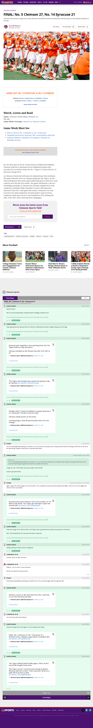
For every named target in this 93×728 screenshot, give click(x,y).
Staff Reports (31, 272)
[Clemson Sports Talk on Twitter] (82, 710)
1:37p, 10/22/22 (85, 483)
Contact (39, 710)
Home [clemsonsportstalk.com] (17, 710)
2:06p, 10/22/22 (85, 544)
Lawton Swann (54, 270)
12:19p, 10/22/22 (85, 338)
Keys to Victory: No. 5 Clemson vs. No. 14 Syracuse (26, 133)
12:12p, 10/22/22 (85, 324)
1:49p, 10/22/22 (85, 494)
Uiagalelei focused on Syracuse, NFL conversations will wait (31, 135)
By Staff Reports (14, 26)
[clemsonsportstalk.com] (8, 2)
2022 (51, 236)
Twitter (45, 98)
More (56, 2)
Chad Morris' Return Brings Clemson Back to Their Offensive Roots (57, 266)
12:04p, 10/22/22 (85, 306)
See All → (87, 245)
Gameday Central (9, 236)
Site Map (54, 710)
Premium (51, 2)
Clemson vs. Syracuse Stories (34, 121)
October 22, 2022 (38, 356)
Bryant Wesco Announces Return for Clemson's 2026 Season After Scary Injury (35, 267)
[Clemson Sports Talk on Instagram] (90, 710)
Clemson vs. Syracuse (22, 236)
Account (23, 710)
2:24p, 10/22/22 (85, 578)
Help (34, 710)
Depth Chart (29, 98)
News (29, 101)
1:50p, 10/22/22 (85, 526)
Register (80, 2)
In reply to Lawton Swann (75, 483)
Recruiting (33, 2)
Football (26, 2)
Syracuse (45, 236)
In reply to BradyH (77, 455)
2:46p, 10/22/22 (85, 587)
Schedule (38, 98)
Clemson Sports (13, 292)
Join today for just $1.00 (30, 152)
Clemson (38, 236)
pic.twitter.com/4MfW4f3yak (20, 675)
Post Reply (10, 298)
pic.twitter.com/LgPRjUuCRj (19, 639)
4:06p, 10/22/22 (85, 656)
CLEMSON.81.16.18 (12, 554)
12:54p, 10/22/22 (85, 374)
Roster (21, 98)
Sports (40, 2)
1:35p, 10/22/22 (85, 455)
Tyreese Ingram (9, 272)
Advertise (28, 710)
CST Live (45, 2)
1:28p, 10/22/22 (85, 404)
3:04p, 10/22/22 (85, 614)
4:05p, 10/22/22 (85, 624)
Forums (20, 2)
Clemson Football (10, 10)
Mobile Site (61, 710)
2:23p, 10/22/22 (85, 564)
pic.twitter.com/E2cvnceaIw (28, 383)
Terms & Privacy (46, 710)
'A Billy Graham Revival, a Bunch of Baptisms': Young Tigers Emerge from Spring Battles (80, 267)
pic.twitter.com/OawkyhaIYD (29, 505)
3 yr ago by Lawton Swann (25, 303)
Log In (75, 2)
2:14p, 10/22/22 (85, 554)
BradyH (8, 443)
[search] (60, 2)
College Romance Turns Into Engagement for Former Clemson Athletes (12, 267)
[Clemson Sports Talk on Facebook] (86, 710)
